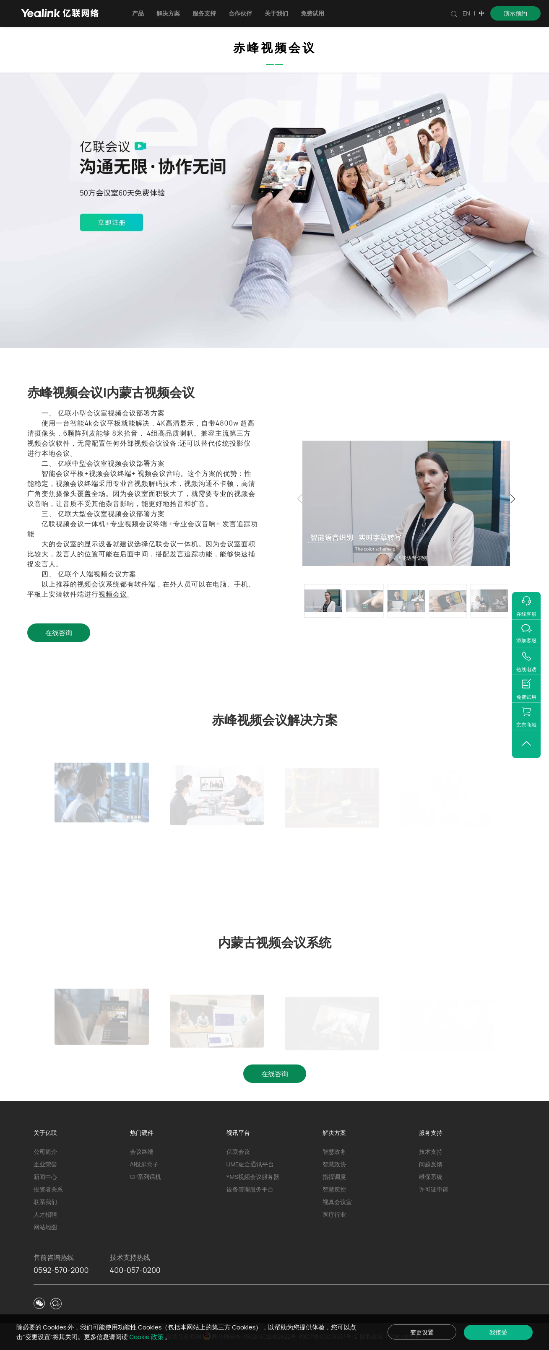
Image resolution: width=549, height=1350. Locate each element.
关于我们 (276, 13)
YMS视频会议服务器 (252, 1177)
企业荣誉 (45, 1164)
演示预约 (515, 13)
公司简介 (45, 1151)
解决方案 (168, 13)
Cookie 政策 (146, 1336)
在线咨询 (58, 632)
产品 (138, 13)
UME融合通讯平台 (250, 1164)
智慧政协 (334, 1164)
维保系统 (430, 1177)
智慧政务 (334, 1151)
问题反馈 (430, 1164)
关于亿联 (45, 1133)
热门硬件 (142, 1133)
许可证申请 (433, 1189)
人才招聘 (45, 1214)
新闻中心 (45, 1177)
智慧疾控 (334, 1189)
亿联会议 (238, 1151)
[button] (513, 499)
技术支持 (430, 1151)
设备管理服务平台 (249, 1189)
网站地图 (45, 1227)
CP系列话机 (145, 1177)
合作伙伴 (240, 13)
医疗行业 (334, 1214)
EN (466, 13)
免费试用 (312, 13)
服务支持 (204, 13)
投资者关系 (48, 1189)
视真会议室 (337, 1202)
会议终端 (142, 1151)
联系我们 (45, 1202)
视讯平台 (238, 1133)
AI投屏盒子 (144, 1164)
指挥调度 (334, 1177)
